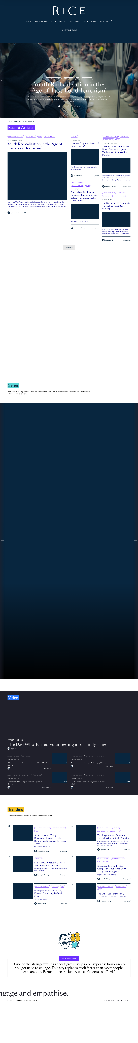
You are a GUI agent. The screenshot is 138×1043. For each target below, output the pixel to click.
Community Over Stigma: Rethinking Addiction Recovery (26, 783)
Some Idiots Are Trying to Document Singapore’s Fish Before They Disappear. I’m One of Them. (84, 196)
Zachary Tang (106, 901)
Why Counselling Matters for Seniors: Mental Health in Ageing (29, 764)
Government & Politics (53, 78)
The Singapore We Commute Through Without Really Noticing (116, 206)
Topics (28, 21)
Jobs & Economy (108, 139)
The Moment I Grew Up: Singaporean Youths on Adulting (89, 783)
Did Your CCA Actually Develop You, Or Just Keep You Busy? (49, 864)
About (119, 1000)
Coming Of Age (75, 140)
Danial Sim (110, 240)
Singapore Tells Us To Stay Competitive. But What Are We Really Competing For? (112, 869)
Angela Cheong (44, 875)
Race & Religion (87, 78)
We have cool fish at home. (79, 221)
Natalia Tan (42, 903)
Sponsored (101, 756)
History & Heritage (77, 185)
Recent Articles (14, 121)
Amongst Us (75, 189)
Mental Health (68, 78)
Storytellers (74, 21)
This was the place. (40, 899)
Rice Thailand (109, 1000)
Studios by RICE (90, 21)
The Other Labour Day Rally (110, 893)
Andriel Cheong (80, 228)
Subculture (106, 196)
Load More (69, 248)
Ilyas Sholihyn (111, 186)
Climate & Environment (79, 182)
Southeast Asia (40, 21)
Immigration (124, 136)
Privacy (127, 1000)
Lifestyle (74, 136)
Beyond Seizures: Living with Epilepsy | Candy (88, 763)
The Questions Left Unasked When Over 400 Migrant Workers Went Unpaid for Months (116, 150)
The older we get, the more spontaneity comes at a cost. (84, 168)
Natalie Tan (79, 176)
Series (53, 21)
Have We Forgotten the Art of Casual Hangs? (85, 145)
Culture (31, 121)
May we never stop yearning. (106, 875)
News (77, 78)
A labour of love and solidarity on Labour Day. (111, 897)
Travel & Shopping (119, 196)
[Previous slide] (2, 80)
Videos (62, 21)
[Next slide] (135, 80)
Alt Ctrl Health (13, 759)
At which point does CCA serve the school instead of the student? (50, 870)
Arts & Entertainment (42, 886)
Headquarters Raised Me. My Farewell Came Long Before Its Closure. (49, 893)
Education (38, 858)
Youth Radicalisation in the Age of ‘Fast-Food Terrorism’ (35, 146)
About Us (104, 21)
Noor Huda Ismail (68, 106)
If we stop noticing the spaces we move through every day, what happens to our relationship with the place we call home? (115, 232)
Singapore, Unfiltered (15, 140)
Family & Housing (13, 756)
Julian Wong (106, 879)
